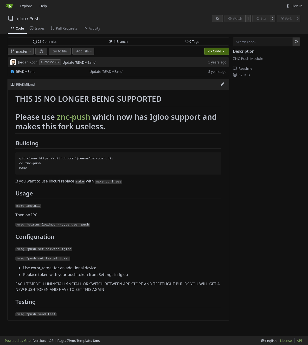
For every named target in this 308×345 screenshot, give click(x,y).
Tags (192, 41)
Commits (45, 41)
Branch (118, 41)
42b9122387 (50, 62)
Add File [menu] (84, 51)
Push (34, 18)
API (299, 340)
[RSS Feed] (217, 18)
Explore (26, 6)
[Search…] (296, 41)
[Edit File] (222, 84)
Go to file (59, 51)
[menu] (269, 341)
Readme (242, 68)
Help (43, 6)
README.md (26, 71)
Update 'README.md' (79, 62)
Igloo (20, 18)
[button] (41, 51)
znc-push (73, 117)
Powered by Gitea (18, 340)
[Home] (9, 6)
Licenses (287, 340)
